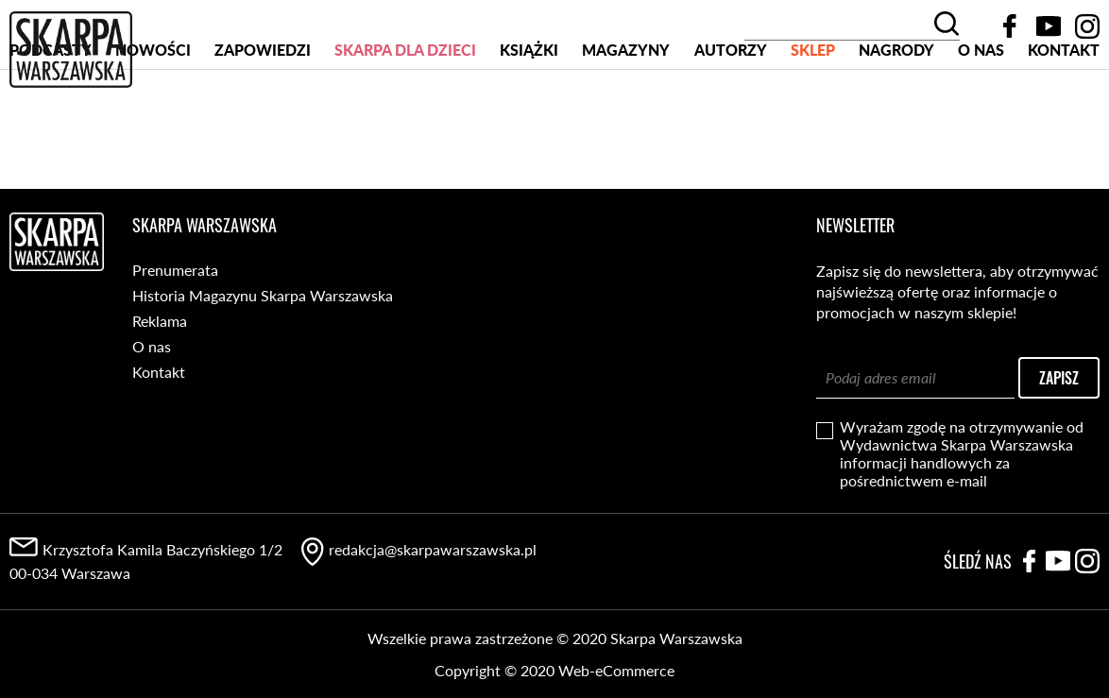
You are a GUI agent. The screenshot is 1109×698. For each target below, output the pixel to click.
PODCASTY (50, 121)
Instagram (1087, 26)
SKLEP (813, 121)
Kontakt (1064, 121)
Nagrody (896, 121)
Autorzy (730, 121)
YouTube (1048, 26)
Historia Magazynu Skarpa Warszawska (262, 295)
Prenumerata (175, 270)
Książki (529, 121)
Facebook (1010, 26)
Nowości (153, 121)
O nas (981, 121)
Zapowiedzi (262, 121)
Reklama (159, 321)
